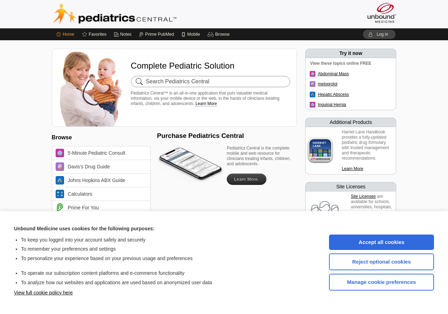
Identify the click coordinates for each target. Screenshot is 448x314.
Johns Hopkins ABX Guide (90, 180)
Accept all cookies (382, 242)
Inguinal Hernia (332, 104)
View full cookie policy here (43, 292)
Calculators (74, 194)
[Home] (65, 34)
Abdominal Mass (333, 73)
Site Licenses (363, 196)
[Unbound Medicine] (381, 13)
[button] (220, 34)
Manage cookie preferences (381, 282)
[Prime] (156, 34)
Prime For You (77, 207)
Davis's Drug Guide (83, 166)
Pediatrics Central (139, 14)
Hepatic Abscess (333, 94)
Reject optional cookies (381, 262)
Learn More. (246, 179)
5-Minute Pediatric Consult (90, 153)
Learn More (206, 103)
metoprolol (327, 84)
